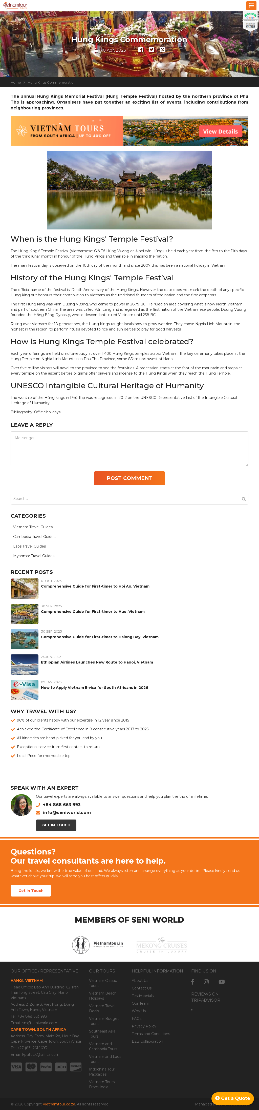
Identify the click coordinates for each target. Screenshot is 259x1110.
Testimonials (143, 996)
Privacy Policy (144, 1026)
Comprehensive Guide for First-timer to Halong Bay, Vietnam (100, 637)
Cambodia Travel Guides (34, 536)
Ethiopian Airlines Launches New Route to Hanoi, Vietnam (97, 662)
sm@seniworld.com (39, 1023)
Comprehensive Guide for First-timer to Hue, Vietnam (93, 611)
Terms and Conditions (151, 1033)
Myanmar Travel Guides (33, 556)
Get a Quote (232, 1098)
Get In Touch (56, 825)
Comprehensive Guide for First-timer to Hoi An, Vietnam (95, 586)
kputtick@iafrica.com (40, 1054)
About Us (140, 980)
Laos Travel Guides (29, 546)
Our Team (140, 1003)
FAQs (136, 1018)
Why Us (139, 1011)
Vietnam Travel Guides (33, 527)
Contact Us (142, 988)
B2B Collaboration (147, 1041)
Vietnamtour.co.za (59, 1104)
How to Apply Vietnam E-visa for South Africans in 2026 (94, 687)
